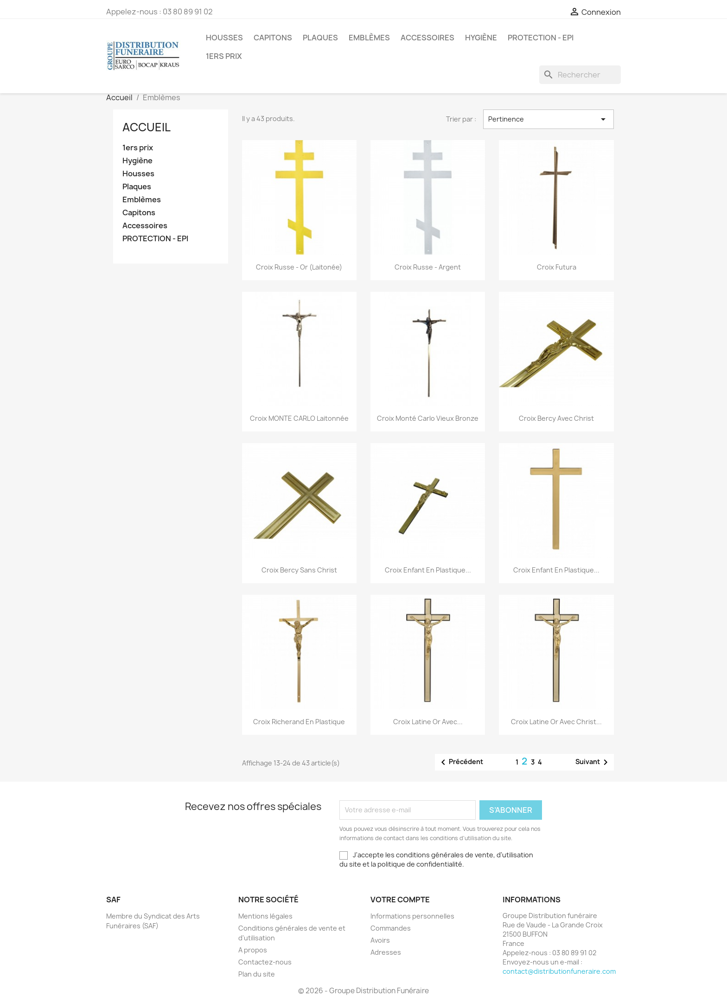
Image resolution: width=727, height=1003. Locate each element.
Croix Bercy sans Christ (299, 570)
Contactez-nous (265, 962)
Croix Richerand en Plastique (299, 721)
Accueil (146, 127)
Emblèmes (369, 37)
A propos (252, 949)
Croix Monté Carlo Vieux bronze (427, 418)
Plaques (320, 37)
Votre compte (400, 899)
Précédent (460, 762)
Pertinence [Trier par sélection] (548, 119)
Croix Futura (556, 267)
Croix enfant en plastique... (428, 570)
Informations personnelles (412, 916)
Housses (224, 37)
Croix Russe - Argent (428, 267)
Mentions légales (265, 916)
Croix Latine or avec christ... (556, 721)
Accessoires (427, 37)
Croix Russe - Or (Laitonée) (299, 267)
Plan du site (256, 974)
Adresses (385, 952)
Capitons (273, 37)
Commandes (390, 928)
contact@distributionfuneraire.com (559, 971)
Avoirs (380, 940)
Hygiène (481, 37)
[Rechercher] (580, 74)
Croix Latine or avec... (428, 721)
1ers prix (224, 56)
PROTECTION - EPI (541, 37)
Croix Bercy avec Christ (556, 418)
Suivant (593, 762)
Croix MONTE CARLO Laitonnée (299, 418)
